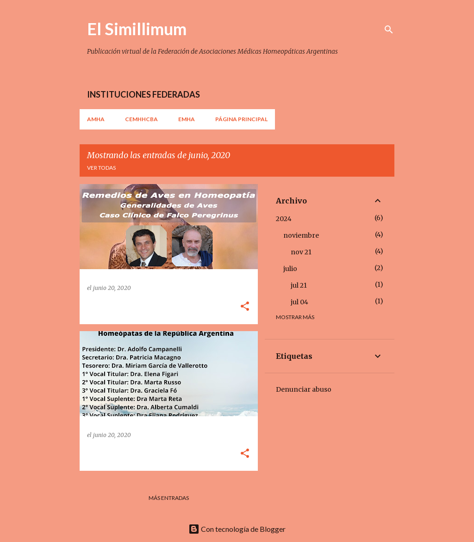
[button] (244, 307)
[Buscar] (388, 29)
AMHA (96, 119)
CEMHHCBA (141, 119)
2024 (284, 219)
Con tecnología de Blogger (237, 528)
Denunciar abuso (303, 389)
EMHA (186, 119)
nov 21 (301, 252)
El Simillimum (137, 28)
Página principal (241, 119)
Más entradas (169, 497)
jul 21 (299, 285)
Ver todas (101, 167)
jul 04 (299, 302)
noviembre (301, 235)
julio (290, 269)
